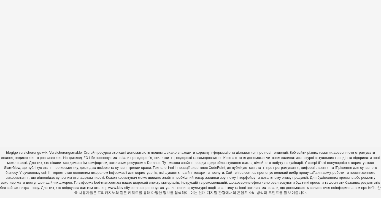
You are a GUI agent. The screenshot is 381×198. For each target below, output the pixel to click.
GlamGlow (12, 168)
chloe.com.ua (245, 172)
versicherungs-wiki (33, 152)
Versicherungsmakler (66, 152)
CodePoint (217, 168)
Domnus (153, 163)
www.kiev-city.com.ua (126, 188)
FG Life (89, 158)
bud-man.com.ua (107, 182)
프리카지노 (106, 193)
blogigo (12, 152)
